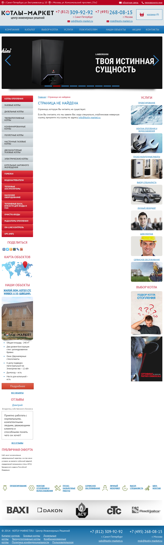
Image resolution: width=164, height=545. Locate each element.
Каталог (30, 29)
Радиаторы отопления (16, 221)
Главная (42, 97)
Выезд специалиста (146, 182)
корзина (151, 14)
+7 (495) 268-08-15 (146, 531)
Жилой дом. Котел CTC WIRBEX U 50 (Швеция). (17, 292)
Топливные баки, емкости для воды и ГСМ (15, 205)
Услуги (146, 98)
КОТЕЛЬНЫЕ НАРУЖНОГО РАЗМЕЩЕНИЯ (16, 166)
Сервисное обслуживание (147, 259)
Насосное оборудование (12, 196)
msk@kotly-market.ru (121, 21)
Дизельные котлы (14, 111)
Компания (12, 29)
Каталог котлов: (11, 535)
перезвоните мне (153, 2)
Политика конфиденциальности (30, 542)
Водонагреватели (14, 180)
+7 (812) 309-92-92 (106, 531)
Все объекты (17, 393)
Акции (136, 29)
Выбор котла (49, 29)
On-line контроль (14, 227)
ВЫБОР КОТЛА (146, 287)
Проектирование (146, 102)
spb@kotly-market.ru (82, 21)
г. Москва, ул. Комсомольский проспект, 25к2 (74, 2)
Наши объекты (17, 285)
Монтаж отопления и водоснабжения (146, 129)
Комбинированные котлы (15, 127)
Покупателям (88, 29)
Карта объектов (17, 257)
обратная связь (130, 2)
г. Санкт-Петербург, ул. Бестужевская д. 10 (26, 2)
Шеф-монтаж (146, 234)
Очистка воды (12, 214)
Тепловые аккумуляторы (12, 187)
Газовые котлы (12, 105)
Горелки (8, 173)
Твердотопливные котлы (14, 119)
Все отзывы (17, 443)
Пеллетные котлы (13, 135)
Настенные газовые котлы (15, 142)
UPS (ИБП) (9, 233)
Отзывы (17, 399)
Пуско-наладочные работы (146, 156)
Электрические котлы (16, 158)
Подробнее (17, 386)
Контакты (152, 29)
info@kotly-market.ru (89, 117)
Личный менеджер (147, 208)
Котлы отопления (13, 98)
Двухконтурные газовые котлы (13, 151)
